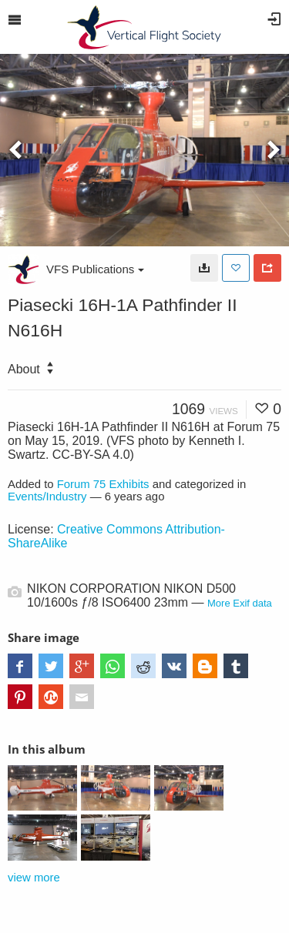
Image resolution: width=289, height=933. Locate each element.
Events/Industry (47, 496)
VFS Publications (95, 269)
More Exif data (239, 603)
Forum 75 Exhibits (103, 484)
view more (34, 877)
